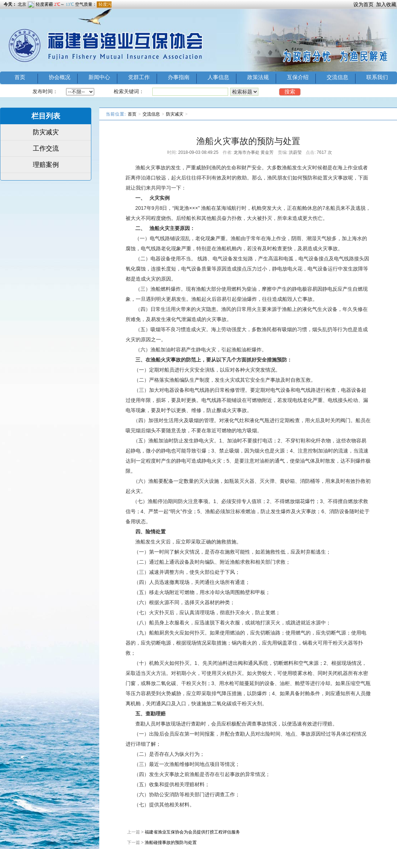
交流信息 (337, 77)
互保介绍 (298, 77)
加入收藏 (386, 4)
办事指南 (178, 77)
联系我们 (377, 77)
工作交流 (46, 148)
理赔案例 (46, 164)
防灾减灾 (46, 132)
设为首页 (363, 4)
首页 (19, 77)
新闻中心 (99, 77)
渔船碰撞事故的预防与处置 (171, 842)
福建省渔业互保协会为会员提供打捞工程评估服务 (192, 832)
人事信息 (218, 77)
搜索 (289, 91)
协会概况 (59, 77)
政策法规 (258, 77)
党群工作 (139, 77)
